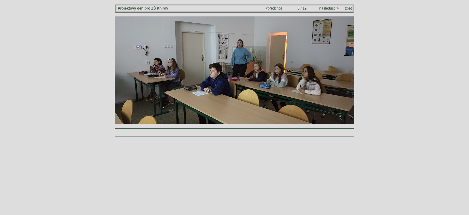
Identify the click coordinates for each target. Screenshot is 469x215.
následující (328, 8)
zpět (348, 8)
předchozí (275, 8)
